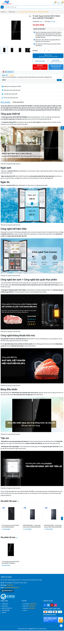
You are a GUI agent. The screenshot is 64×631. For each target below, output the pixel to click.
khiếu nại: (29, 608)
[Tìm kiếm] (6, 7)
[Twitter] (48, 605)
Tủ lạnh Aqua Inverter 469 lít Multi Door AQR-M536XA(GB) (10, 526)
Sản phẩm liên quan (9, 501)
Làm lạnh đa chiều (6, 282)
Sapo (45, 628)
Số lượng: (35, 50)
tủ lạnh (15, 443)
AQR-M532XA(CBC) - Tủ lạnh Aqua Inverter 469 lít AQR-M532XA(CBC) (32, 526)
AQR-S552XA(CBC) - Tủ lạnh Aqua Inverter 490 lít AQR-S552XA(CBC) (53, 526)
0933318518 (10, 585)
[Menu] (2, 7)
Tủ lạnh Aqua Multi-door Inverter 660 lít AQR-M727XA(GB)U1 (17, 106)
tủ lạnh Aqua (36, 394)
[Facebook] (44, 605)
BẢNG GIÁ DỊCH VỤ (7, 608)
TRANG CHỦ (5, 604)
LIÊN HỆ (4, 612)
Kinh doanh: (29, 604)
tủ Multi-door (37, 117)
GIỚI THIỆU (5, 606)
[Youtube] (51, 605)
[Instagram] (55, 605)
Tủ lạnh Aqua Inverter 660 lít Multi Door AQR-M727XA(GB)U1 (10, 562)
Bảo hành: (29, 606)
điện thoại (48, 441)
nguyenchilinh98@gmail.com (11, 587)
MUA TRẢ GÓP (55, 61)
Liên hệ (25, 610)
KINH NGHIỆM (5, 610)
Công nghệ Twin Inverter (7, 232)
